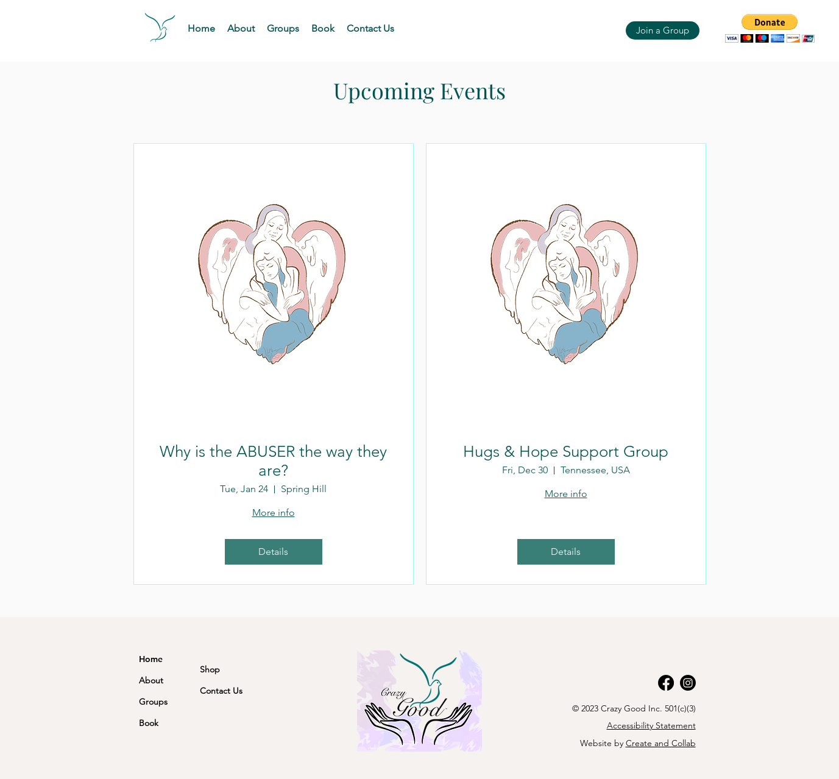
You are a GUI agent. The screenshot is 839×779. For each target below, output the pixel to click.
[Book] (169, 722)
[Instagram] (688, 683)
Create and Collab (661, 743)
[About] (158, 680)
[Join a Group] (662, 30)
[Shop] (230, 669)
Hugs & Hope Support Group (565, 451)
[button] (283, 28)
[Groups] (163, 701)
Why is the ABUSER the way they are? (273, 461)
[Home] (169, 658)
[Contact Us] (230, 690)
